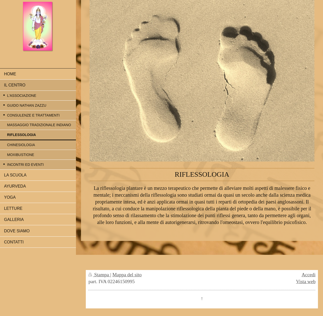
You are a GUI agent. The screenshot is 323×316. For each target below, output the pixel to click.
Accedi (308, 274)
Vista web (305, 281)
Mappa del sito (127, 274)
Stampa (99, 274)
